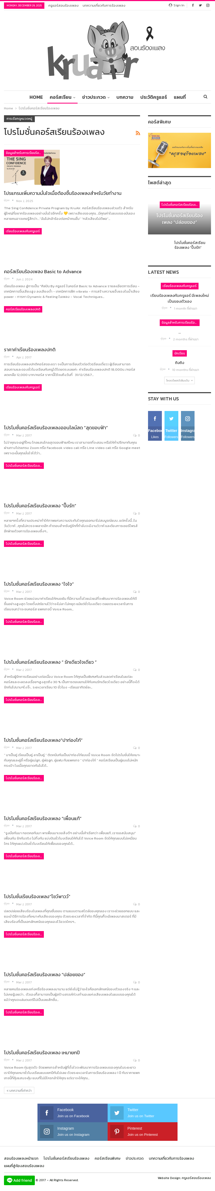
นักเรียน (179, 353)
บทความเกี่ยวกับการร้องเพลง (104, 5)
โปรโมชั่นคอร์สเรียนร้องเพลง (25, 465)
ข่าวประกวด (89, 97)
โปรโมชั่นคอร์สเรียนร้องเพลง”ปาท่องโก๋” (43, 740)
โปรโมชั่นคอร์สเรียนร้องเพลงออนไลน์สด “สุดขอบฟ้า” (56, 427)
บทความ (121, 97)
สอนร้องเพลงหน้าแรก (21, 1158)
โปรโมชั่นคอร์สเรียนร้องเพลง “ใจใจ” (39, 584)
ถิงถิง (179, 362)
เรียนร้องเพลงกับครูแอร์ (23, 231)
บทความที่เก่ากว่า (19, 1090)
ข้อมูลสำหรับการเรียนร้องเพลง (25, 153)
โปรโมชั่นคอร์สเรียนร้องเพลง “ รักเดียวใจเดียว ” (50, 662)
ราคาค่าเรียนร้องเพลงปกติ (30, 349)
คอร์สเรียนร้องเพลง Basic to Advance (43, 271)
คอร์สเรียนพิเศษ (107, 1158)
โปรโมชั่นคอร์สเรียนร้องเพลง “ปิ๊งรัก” (40, 505)
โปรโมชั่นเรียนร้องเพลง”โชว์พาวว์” (37, 896)
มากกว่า (180, 97)
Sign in (176, 5)
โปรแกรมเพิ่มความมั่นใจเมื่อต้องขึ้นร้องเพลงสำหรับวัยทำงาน (62, 193)
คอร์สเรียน (55, 97)
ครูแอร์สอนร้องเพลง (63, 5)
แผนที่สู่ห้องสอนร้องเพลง (24, 1166)
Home (30, 97)
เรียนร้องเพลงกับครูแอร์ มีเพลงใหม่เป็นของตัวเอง (179, 298)
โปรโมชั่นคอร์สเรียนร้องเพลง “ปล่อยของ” (44, 974)
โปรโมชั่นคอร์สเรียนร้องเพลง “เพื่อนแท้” (43, 818)
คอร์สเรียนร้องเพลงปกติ (23, 309)
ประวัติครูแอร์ (150, 97)
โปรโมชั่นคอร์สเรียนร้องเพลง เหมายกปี (42, 1052)
